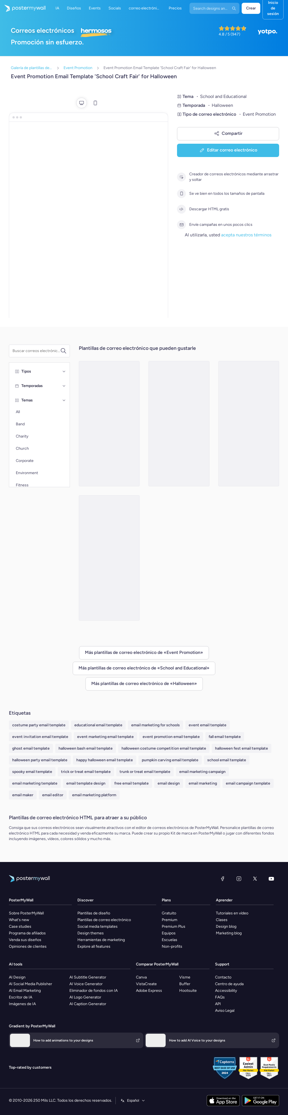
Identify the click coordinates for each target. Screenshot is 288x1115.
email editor (52, 795)
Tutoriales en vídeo (232, 913)
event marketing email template (105, 736)
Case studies (20, 926)
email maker (22, 795)
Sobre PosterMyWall (26, 913)
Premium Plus (173, 926)
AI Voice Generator (86, 984)
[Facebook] (222, 878)
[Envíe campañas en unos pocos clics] (181, 224)
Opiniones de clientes (28, 946)
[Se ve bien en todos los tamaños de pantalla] (181, 193)
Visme (184, 977)
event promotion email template (171, 736)
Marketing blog (229, 933)
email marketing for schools (155, 725)
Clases (222, 919)
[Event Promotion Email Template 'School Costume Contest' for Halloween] (109, 558)
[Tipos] (64, 371)
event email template (207, 725)
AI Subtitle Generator (87, 977)
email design (169, 783)
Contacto (223, 977)
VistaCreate (146, 984)
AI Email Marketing (25, 990)
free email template (131, 783)
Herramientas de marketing (101, 939)
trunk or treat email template (145, 771)
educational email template (98, 725)
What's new (19, 919)
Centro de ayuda (229, 984)
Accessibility (226, 990)
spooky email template (32, 771)
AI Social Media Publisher (30, 984)
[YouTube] (271, 878)
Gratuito (169, 913)
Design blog (226, 926)
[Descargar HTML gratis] (181, 209)
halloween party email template (39, 760)
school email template (226, 760)
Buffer (184, 984)
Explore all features (93, 946)
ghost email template (31, 748)
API (218, 1004)
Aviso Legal (224, 1010)
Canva (141, 977)
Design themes (90, 933)
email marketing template (34, 783)
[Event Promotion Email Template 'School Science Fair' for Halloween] (178, 423)
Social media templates (97, 926)
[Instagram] (238, 878)
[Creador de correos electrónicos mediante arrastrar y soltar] (181, 177)
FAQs (220, 997)
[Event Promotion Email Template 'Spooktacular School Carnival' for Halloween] (109, 423)
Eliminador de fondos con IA (93, 990)
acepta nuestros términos (246, 234)
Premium (169, 919)
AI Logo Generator (85, 997)
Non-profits (172, 946)
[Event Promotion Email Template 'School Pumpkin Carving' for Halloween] (248, 423)
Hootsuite (188, 990)
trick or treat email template (86, 771)
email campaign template (248, 783)
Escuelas (169, 939)
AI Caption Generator (87, 1004)
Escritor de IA (20, 997)
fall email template (225, 736)
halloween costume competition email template (164, 748)
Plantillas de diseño (93, 913)
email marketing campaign (202, 771)
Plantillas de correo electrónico (104, 919)
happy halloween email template (104, 760)
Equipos (169, 933)
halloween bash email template (86, 748)
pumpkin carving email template (170, 760)
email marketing (203, 783)
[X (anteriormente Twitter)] (255, 878)
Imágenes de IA (22, 1004)
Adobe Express (149, 990)
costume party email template (38, 725)
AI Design (17, 977)
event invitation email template (40, 736)
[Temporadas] (64, 386)
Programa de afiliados (27, 933)
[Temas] (64, 400)
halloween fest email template (241, 748)
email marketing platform (94, 795)
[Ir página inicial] (23, 8)
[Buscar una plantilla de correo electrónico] (36, 351)
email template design (85, 783)
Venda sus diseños (25, 939)
